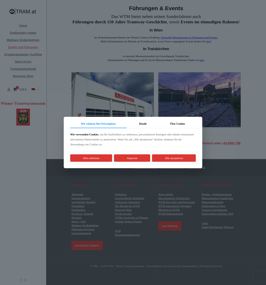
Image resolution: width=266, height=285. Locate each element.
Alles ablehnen (91, 158)
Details (143, 123)
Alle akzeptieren (174, 158)
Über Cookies (177, 123)
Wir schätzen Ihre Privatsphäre (98, 123)
